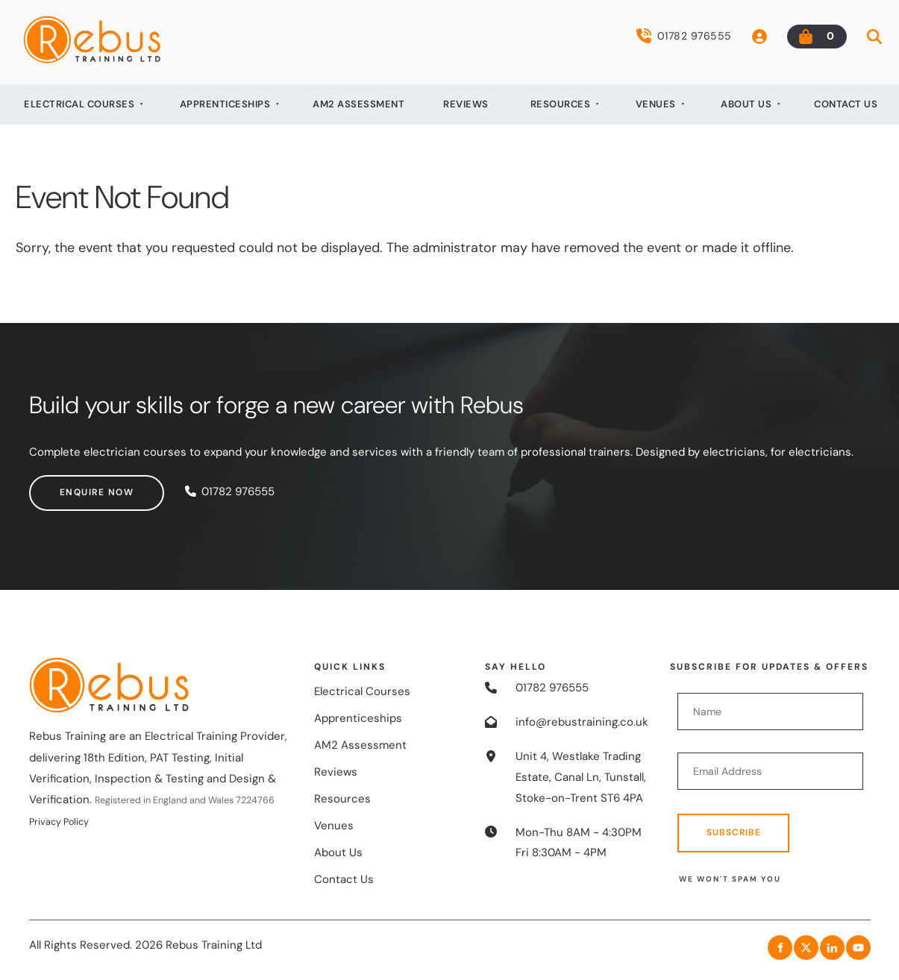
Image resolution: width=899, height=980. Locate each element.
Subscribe (734, 832)
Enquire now (66, 485)
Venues (656, 104)
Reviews (466, 104)
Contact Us (845, 104)
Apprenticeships (225, 104)
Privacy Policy (59, 822)
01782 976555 (684, 35)
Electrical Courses (79, 104)
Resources (560, 104)
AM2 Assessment (358, 104)
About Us (746, 104)
